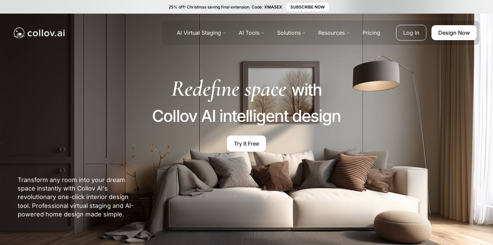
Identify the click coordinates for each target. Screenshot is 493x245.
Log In (411, 32)
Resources (334, 32)
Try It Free (246, 143)
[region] (425, 199)
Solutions (291, 32)
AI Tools (252, 32)
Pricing (371, 32)
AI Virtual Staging (201, 32)
